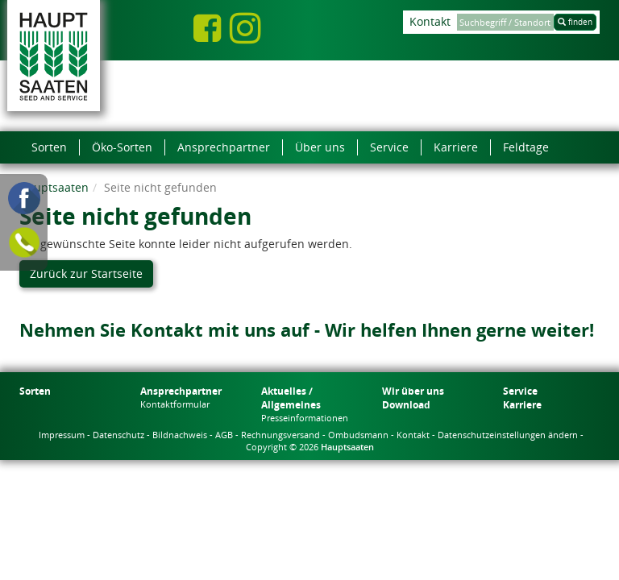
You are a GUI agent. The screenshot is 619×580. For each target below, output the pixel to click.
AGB (224, 435)
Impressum (62, 435)
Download (406, 405)
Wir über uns (413, 391)
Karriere (522, 405)
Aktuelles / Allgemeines (291, 398)
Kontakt (430, 21)
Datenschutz (118, 435)
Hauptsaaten (54, 187)
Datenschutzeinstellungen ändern (508, 435)
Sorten (35, 391)
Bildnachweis (179, 435)
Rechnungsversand (280, 435)
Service (520, 391)
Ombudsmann (358, 435)
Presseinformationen (304, 418)
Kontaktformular (175, 404)
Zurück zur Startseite (86, 273)
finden (575, 21)
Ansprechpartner (181, 391)
